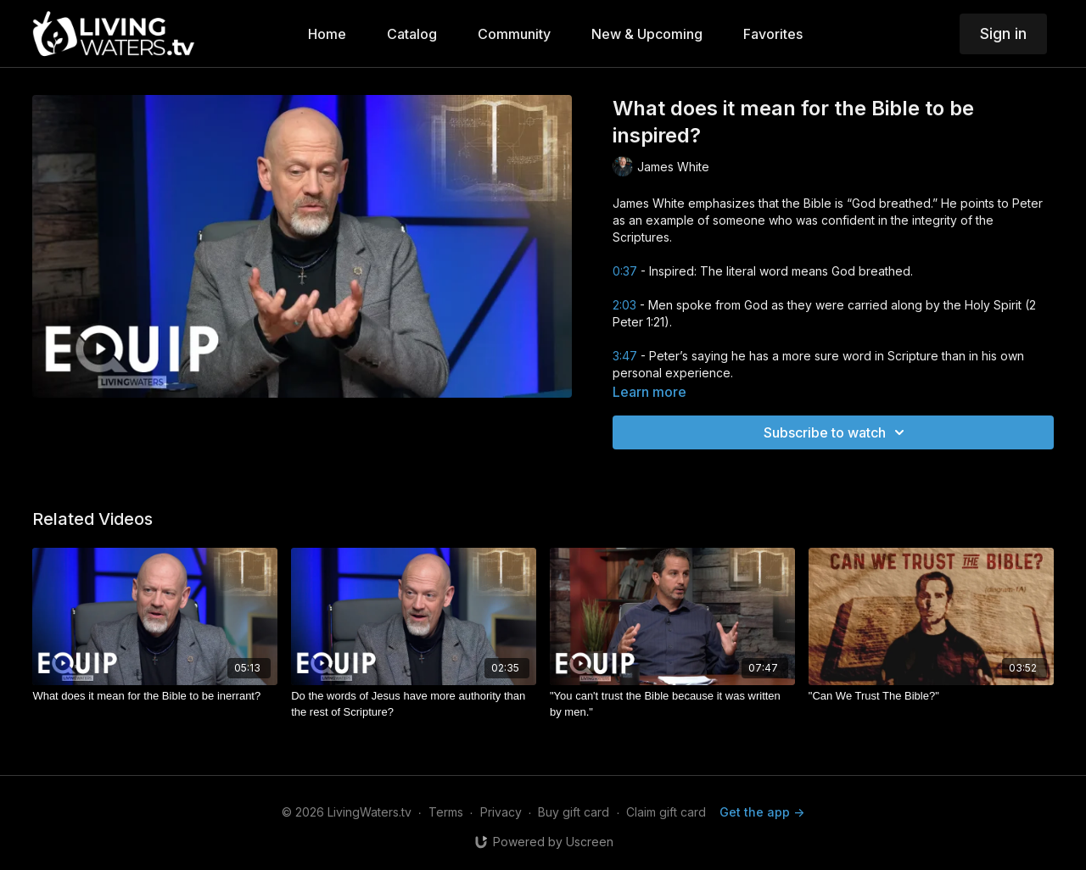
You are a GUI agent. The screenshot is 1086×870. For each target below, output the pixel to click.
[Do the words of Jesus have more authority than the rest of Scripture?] (413, 704)
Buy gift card (573, 812)
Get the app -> (761, 812)
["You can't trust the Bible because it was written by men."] (672, 704)
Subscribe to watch (837, 432)
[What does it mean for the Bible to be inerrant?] (154, 696)
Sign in (1003, 33)
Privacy (501, 812)
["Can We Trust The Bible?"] (931, 696)
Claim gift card (666, 812)
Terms (445, 812)
